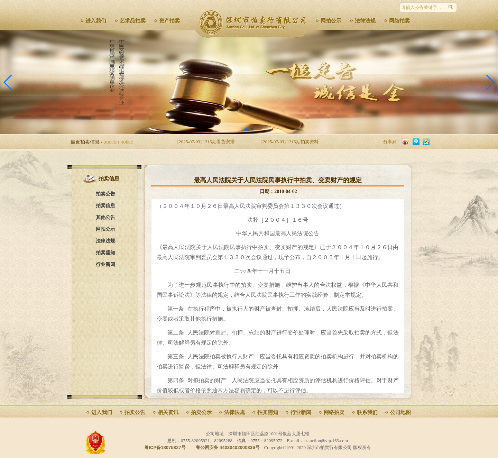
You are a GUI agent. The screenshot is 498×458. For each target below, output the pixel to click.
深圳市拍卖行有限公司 (255, 22)
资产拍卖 (169, 21)
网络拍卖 (399, 21)
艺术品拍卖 (133, 21)
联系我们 (367, 412)
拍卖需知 (105, 252)
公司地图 (400, 412)
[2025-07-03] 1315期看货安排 (205, 141)
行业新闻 (105, 264)
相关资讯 (168, 412)
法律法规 (365, 21)
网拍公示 (331, 21)
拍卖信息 (105, 205)
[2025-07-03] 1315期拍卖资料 (290, 141)
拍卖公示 (201, 412)
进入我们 (95, 21)
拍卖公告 (105, 193)
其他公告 (105, 217)
